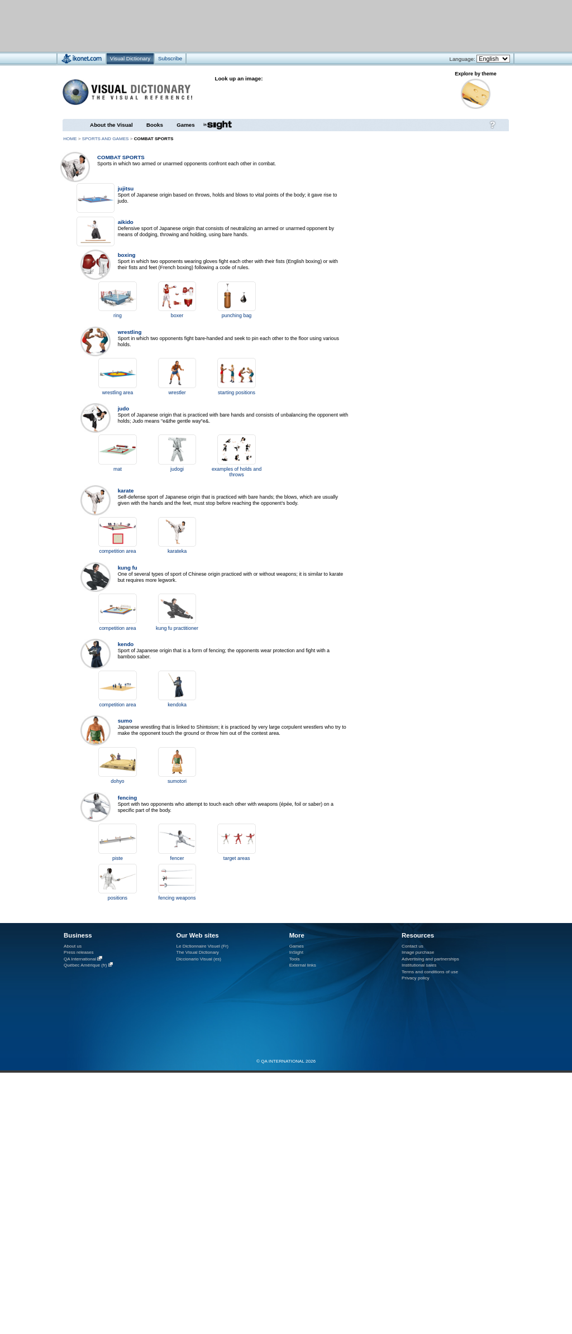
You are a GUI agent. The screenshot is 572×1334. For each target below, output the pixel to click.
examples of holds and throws (236, 471)
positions (117, 898)
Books (154, 125)
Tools (294, 959)
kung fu (127, 568)
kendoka (177, 704)
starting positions (236, 392)
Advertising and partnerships (430, 959)
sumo (125, 721)
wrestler (176, 392)
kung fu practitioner (177, 628)
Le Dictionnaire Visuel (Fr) (202, 946)
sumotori (177, 781)
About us (73, 946)
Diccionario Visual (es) (198, 959)
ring (117, 315)
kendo (126, 644)
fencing (127, 798)
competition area (117, 551)
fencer (177, 858)
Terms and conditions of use (430, 971)
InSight (296, 952)
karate (126, 490)
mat (117, 469)
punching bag (237, 315)
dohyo (117, 781)
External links (302, 965)
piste (117, 858)
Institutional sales (419, 965)
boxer (177, 315)
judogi (177, 469)
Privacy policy (416, 978)
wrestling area (118, 392)
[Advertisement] (139, 221)
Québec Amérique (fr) (85, 965)
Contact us (412, 946)
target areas (236, 858)
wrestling (130, 332)
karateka (177, 551)
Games (185, 125)
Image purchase (418, 952)
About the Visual (111, 125)
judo (124, 408)
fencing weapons (177, 898)
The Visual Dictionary (197, 952)
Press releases (79, 952)
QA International (80, 959)
